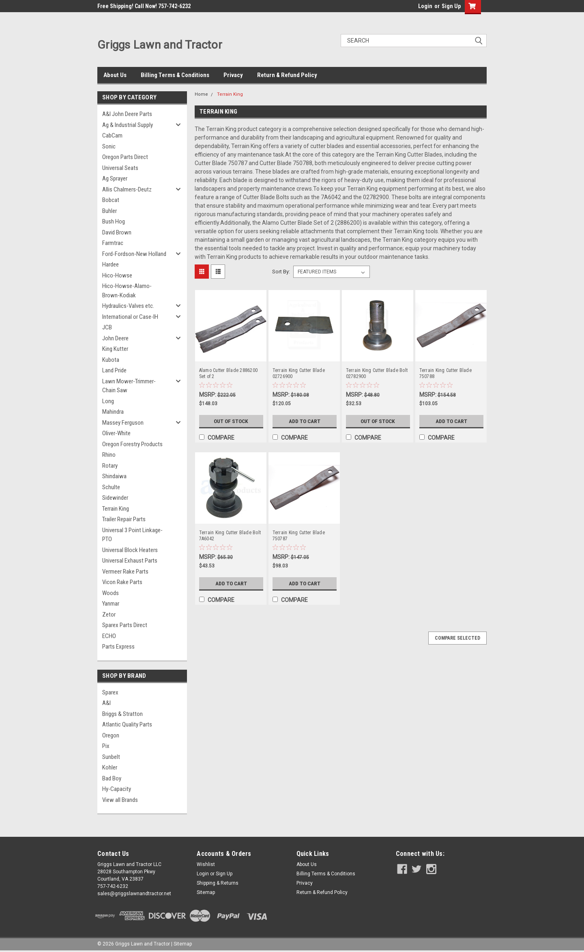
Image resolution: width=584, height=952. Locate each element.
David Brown (116, 232)
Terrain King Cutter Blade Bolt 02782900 (377, 373)
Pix (106, 746)
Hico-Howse (117, 275)
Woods (110, 593)
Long (108, 401)
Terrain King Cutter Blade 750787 (299, 536)
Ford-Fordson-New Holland (134, 254)
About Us (115, 75)
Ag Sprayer (114, 178)
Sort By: (281, 272)
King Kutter (115, 348)
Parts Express (118, 646)
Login (425, 6)
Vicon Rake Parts (122, 582)
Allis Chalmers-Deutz (127, 189)
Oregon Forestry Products (132, 444)
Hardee (110, 264)
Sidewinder (115, 497)
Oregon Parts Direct (125, 157)
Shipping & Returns (217, 883)
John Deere (115, 338)
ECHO (109, 636)
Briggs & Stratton (122, 714)
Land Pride (114, 370)
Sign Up (451, 6)
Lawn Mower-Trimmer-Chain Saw (129, 386)
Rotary (110, 465)
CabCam (112, 135)
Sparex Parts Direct (124, 625)
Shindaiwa (114, 476)
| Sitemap (181, 944)
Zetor (109, 614)
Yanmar (110, 603)
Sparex (110, 692)
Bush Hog (113, 221)
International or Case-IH (130, 316)
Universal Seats (120, 168)
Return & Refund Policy (287, 75)
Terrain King (115, 508)
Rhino (109, 454)
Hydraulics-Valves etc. (128, 305)
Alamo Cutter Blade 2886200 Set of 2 (228, 373)
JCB (107, 327)
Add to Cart (304, 421)
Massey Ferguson (123, 422)
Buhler (109, 211)
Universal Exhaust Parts (129, 560)
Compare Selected (457, 638)
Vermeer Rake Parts (125, 571)
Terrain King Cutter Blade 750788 (445, 373)
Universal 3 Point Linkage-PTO (132, 535)
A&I (106, 703)
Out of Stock (231, 421)
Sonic (109, 146)
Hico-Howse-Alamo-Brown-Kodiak (127, 290)
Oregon (110, 735)
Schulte (111, 487)
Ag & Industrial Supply (127, 125)
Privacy (233, 75)
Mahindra (113, 411)
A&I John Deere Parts (127, 114)
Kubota (110, 359)
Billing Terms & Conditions (175, 75)
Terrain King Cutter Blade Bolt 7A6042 (230, 536)
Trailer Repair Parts (124, 519)
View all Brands (120, 800)
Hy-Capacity (116, 789)
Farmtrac (112, 243)
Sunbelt (111, 757)
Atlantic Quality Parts (127, 724)
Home (201, 94)
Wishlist (206, 864)
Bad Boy (111, 778)
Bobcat (110, 200)
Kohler (109, 767)
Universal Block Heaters (130, 550)
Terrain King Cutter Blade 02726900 (299, 373)
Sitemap (206, 892)
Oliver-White (116, 433)
